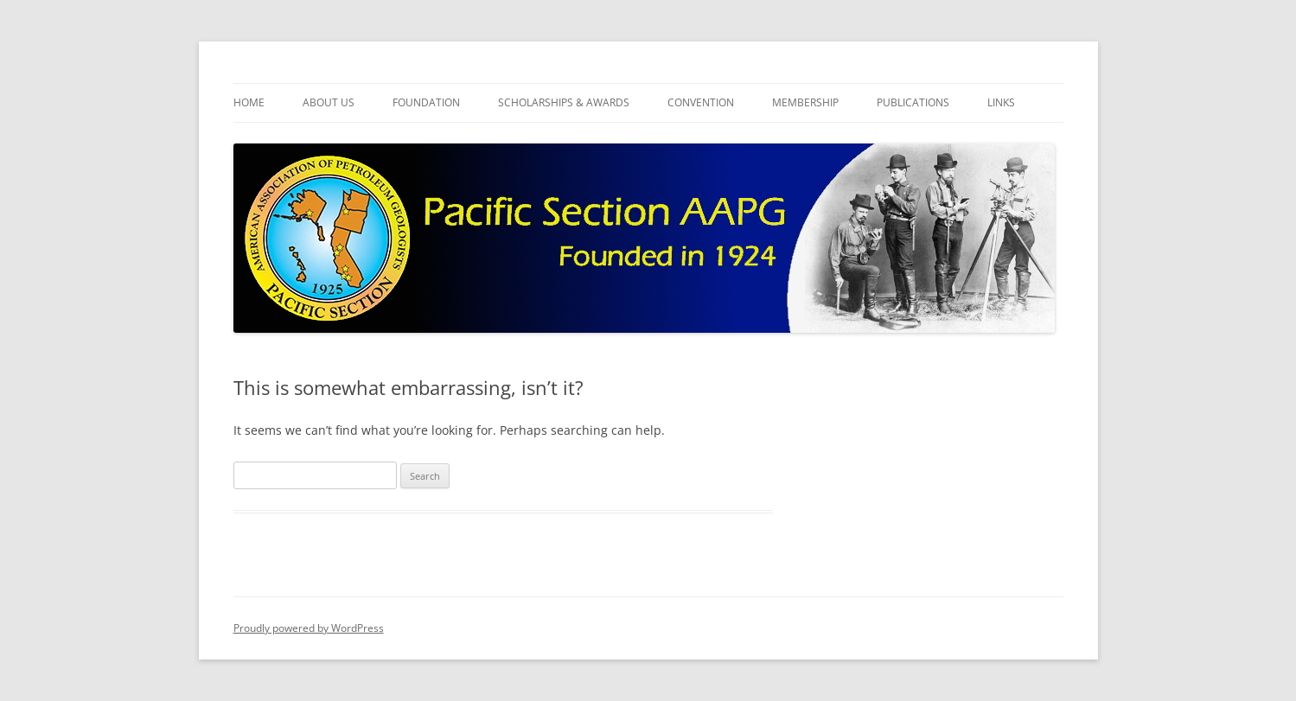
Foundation (426, 102)
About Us (328, 102)
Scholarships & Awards (563, 102)
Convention (700, 102)
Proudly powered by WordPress (308, 628)
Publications (913, 102)
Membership (805, 102)
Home (249, 102)
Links (1001, 102)
